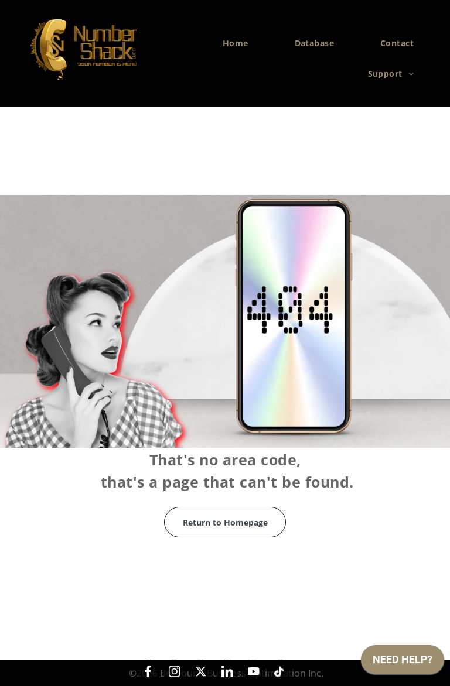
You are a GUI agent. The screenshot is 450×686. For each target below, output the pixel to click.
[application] (402, 662)
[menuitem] (240, 43)
